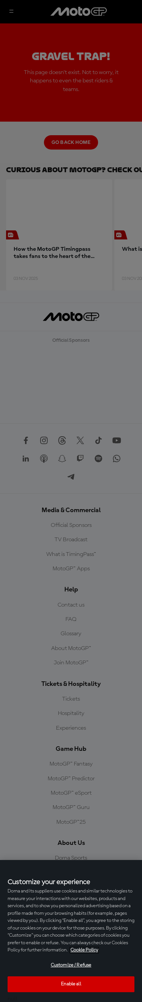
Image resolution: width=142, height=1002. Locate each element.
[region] (71, 931)
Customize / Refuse (71, 965)
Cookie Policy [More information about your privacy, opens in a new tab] (84, 950)
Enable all (71, 984)
